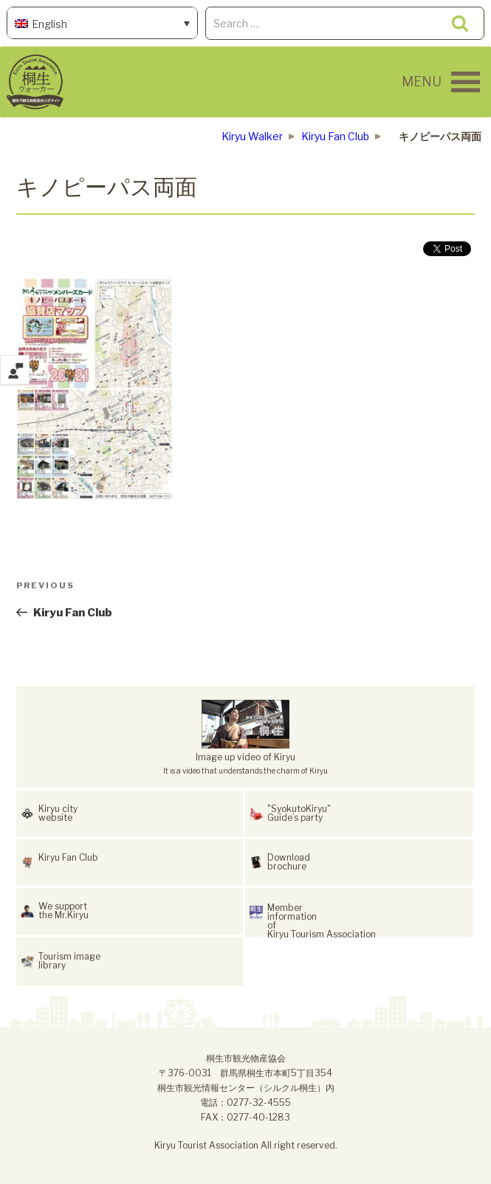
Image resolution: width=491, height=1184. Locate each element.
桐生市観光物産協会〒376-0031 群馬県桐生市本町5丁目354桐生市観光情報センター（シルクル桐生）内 (245, 1073)
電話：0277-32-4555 (245, 1102)
